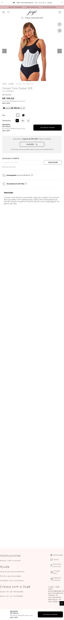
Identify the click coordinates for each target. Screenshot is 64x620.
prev (4, 51)
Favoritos (8, 12)
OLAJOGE (30, 144)
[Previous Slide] (2, 2)
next (59, 51)
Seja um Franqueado (15, 7)
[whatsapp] (59, 31)
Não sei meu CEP (9, 167)
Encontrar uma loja (49, 7)
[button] (3, 12)
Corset (11, 84)
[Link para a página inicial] (4, 84)
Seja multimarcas (32, 7)
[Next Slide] (62, 2)
